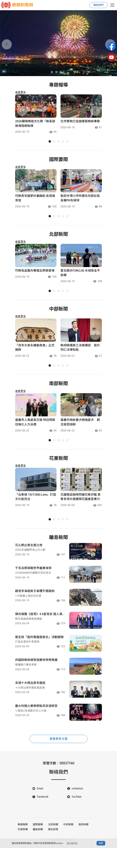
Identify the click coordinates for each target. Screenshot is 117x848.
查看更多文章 (58, 741)
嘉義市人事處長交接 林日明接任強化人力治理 (35, 423)
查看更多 (20, 92)
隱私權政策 (72, 843)
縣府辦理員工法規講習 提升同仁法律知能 (80, 348)
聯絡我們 (98, 5)
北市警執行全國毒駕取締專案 (80, 121)
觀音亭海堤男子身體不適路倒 (34, 592)
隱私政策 (53, 831)
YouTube (77, 798)
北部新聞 (53, 826)
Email (40, 790)
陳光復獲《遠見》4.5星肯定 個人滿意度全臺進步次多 (38, 615)
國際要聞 (38, 826)
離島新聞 (38, 831)
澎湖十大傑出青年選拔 (30, 684)
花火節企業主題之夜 (28, 545)
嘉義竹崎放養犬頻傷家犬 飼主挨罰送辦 (80, 423)
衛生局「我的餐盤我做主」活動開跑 (39, 638)
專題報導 (23, 826)
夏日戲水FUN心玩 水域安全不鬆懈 (80, 273)
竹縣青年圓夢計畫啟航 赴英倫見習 (35, 198)
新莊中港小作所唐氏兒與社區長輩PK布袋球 (80, 198)
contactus (77, 790)
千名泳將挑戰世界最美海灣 (33, 569)
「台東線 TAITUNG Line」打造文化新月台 (35, 497)
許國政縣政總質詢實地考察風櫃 (36, 661)
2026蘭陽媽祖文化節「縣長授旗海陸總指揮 (35, 124)
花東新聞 (23, 831)
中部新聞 (68, 826)
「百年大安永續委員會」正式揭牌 (34, 348)
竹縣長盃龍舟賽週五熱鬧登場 (34, 271)
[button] (52, 72)
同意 (101, 843)
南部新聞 (83, 826)
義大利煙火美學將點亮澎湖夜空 (36, 708)
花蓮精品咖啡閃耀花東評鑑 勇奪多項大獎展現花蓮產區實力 (81, 497)
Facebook (42, 798)
